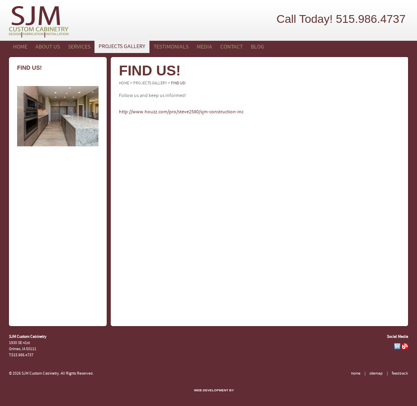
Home (20, 47)
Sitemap (376, 373)
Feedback (400, 373)
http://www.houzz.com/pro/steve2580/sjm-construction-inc (181, 112)
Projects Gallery (122, 47)
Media (204, 47)
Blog (257, 47)
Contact (231, 47)
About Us (47, 47)
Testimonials (171, 47)
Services (79, 47)
